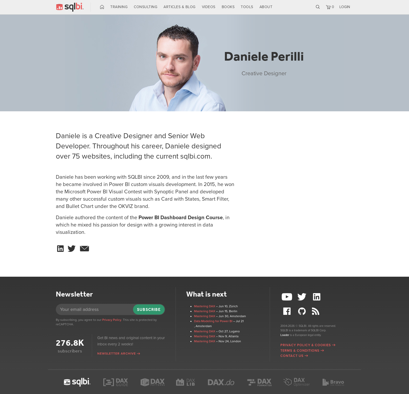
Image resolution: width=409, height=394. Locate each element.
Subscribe (149, 309)
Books (228, 7)
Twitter (302, 297)
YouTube (287, 297)
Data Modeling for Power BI (213, 321)
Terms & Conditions (300, 351)
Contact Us (292, 356)
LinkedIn (317, 297)
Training (119, 7)
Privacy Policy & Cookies (305, 345)
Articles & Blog (180, 7)
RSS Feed (317, 311)
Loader (284, 335)
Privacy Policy (111, 320)
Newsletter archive (116, 353)
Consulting (145, 7)
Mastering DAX (204, 306)
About (266, 7)
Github (302, 311)
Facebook (287, 311)
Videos (208, 7)
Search (317, 7)
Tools (247, 7)
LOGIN (344, 7)
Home (102, 7)
